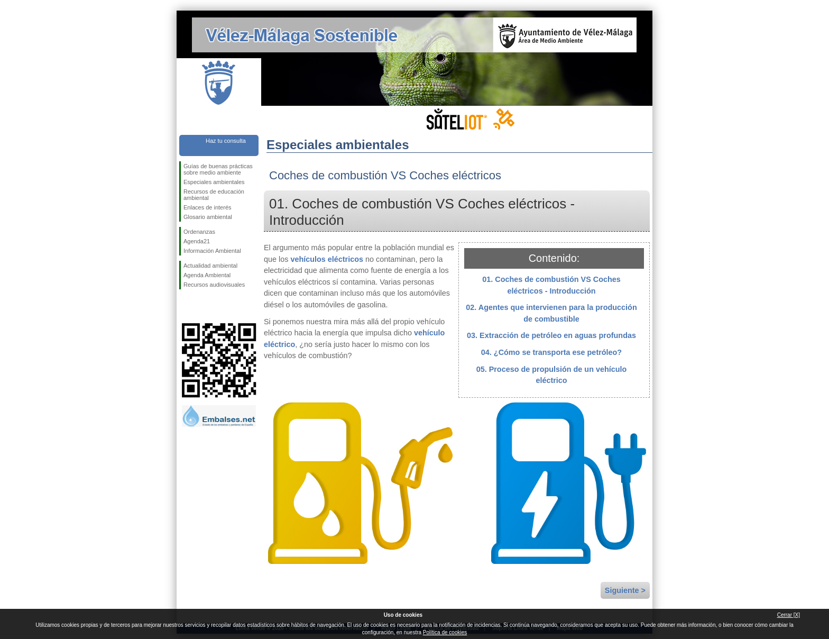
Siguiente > (625, 590)
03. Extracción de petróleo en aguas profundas (551, 335)
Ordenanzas (199, 232)
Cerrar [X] (788, 615)
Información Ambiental (212, 251)
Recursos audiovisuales (214, 284)
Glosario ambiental (207, 217)
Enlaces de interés (207, 207)
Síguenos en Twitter (203, 306)
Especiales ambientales (214, 182)
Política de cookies (445, 632)
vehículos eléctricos (326, 259)
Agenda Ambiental (207, 275)
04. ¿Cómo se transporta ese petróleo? (551, 352)
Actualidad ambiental (210, 265)
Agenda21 (196, 241)
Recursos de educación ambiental (213, 194)
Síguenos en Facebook (185, 306)
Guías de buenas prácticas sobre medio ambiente (218, 169)
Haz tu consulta (226, 141)
